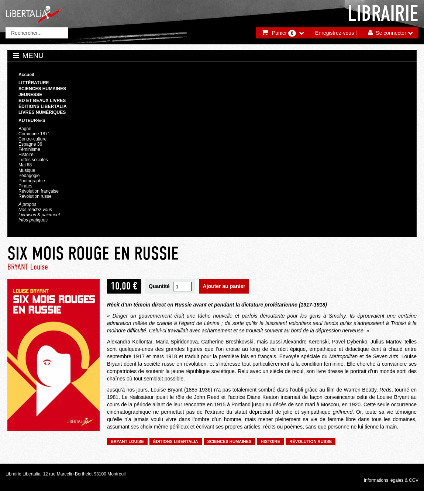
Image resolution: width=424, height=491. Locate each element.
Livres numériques (42, 112)
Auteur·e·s (31, 120)
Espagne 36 (30, 144)
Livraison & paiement (39, 215)
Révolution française (38, 191)
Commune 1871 (34, 134)
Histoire (26, 154)
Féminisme (29, 149)
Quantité (159, 286)
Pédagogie (29, 175)
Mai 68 (25, 165)
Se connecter (391, 33)
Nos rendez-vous (35, 209)
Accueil (26, 74)
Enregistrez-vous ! (336, 33)
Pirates (25, 186)
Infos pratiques (33, 220)
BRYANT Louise (27, 266)
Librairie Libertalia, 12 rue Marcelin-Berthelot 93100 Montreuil (66, 474)
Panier (283, 33)
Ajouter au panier (224, 286)
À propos (27, 204)
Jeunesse (30, 94)
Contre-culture (32, 139)
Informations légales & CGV (391, 480)
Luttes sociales (33, 160)
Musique (26, 170)
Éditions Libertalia (42, 106)
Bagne (24, 128)
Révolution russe (35, 196)
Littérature (33, 83)
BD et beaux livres (42, 100)
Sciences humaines (42, 89)
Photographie (31, 181)
